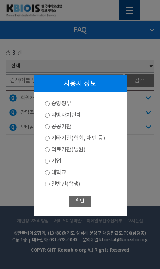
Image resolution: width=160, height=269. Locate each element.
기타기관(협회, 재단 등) (78, 138)
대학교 (58, 172)
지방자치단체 (66, 115)
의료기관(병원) (68, 150)
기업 (56, 161)
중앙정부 (61, 104)
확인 (80, 201)
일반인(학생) (65, 184)
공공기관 (61, 127)
